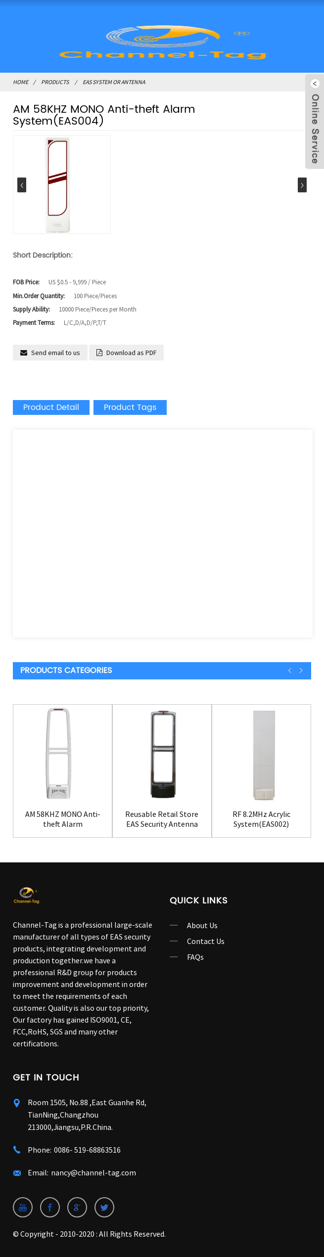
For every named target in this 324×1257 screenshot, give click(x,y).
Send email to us (55, 352)
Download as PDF (131, 352)
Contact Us (206, 941)
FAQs (195, 957)
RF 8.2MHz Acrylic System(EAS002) (261, 818)
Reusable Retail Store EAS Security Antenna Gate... (161, 818)
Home (20, 82)
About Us (202, 925)
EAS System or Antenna (114, 82)
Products (55, 82)
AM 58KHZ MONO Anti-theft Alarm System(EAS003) (62, 818)
